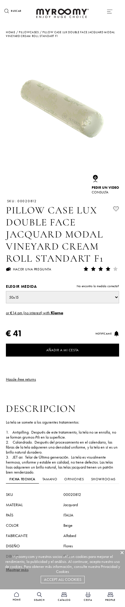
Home (10, 32)
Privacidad (109, 566)
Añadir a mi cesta (62, 350)
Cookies (62, 571)
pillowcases (29, 32)
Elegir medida (62, 286)
